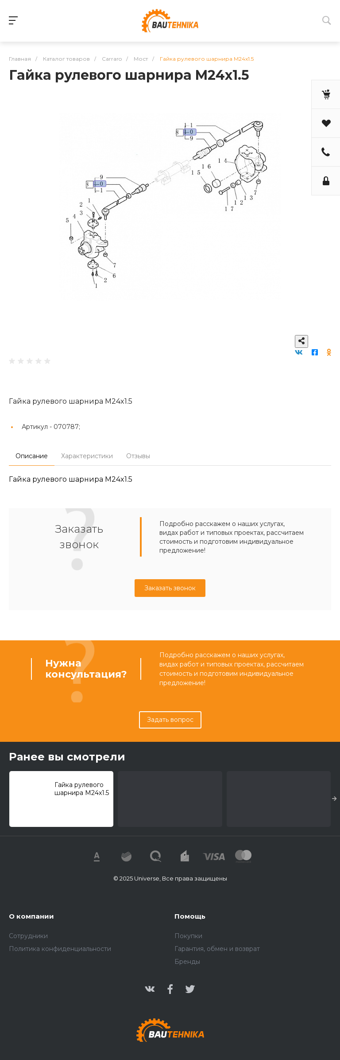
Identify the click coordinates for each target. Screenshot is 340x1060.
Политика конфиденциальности (60, 949)
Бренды (187, 962)
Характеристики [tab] (87, 456)
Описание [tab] (31, 456)
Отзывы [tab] (138, 456)
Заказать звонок (170, 588)
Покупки (188, 936)
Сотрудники (28, 936)
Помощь (189, 916)
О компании (31, 916)
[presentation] (334, 799)
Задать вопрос (170, 720)
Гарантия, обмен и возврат (217, 949)
